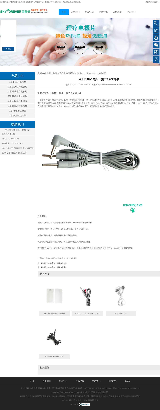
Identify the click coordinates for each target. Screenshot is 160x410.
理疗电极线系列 (66, 73)
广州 (88, 400)
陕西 (92, 400)
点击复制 (81, 392)
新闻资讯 (103, 12)
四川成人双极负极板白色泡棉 (54, 313)
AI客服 (8, 49)
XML (127, 381)
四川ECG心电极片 (17, 82)
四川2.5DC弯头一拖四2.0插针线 (55, 267)
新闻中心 (63, 381)
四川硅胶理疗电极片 (17, 106)
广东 (75, 400)
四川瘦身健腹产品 (17, 115)
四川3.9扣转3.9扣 (121, 313)
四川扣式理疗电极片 (17, 87)
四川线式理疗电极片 (17, 91)
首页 (63, 12)
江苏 (84, 400)
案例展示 (117, 12)
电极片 (31, 2)
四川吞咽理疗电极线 (17, 101)
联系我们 (131, 12)
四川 (96, 400)
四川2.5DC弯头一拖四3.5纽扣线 (55, 263)
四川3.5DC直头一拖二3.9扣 (54, 356)
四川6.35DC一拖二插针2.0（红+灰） (87, 313)
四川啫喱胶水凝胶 (17, 111)
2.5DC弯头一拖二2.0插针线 (67, 258)
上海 (79, 400)
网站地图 (113, 381)
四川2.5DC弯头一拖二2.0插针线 (91, 73)
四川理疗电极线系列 (17, 96)
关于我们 (75, 12)
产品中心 (89, 12)
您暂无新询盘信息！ (153, 2)
